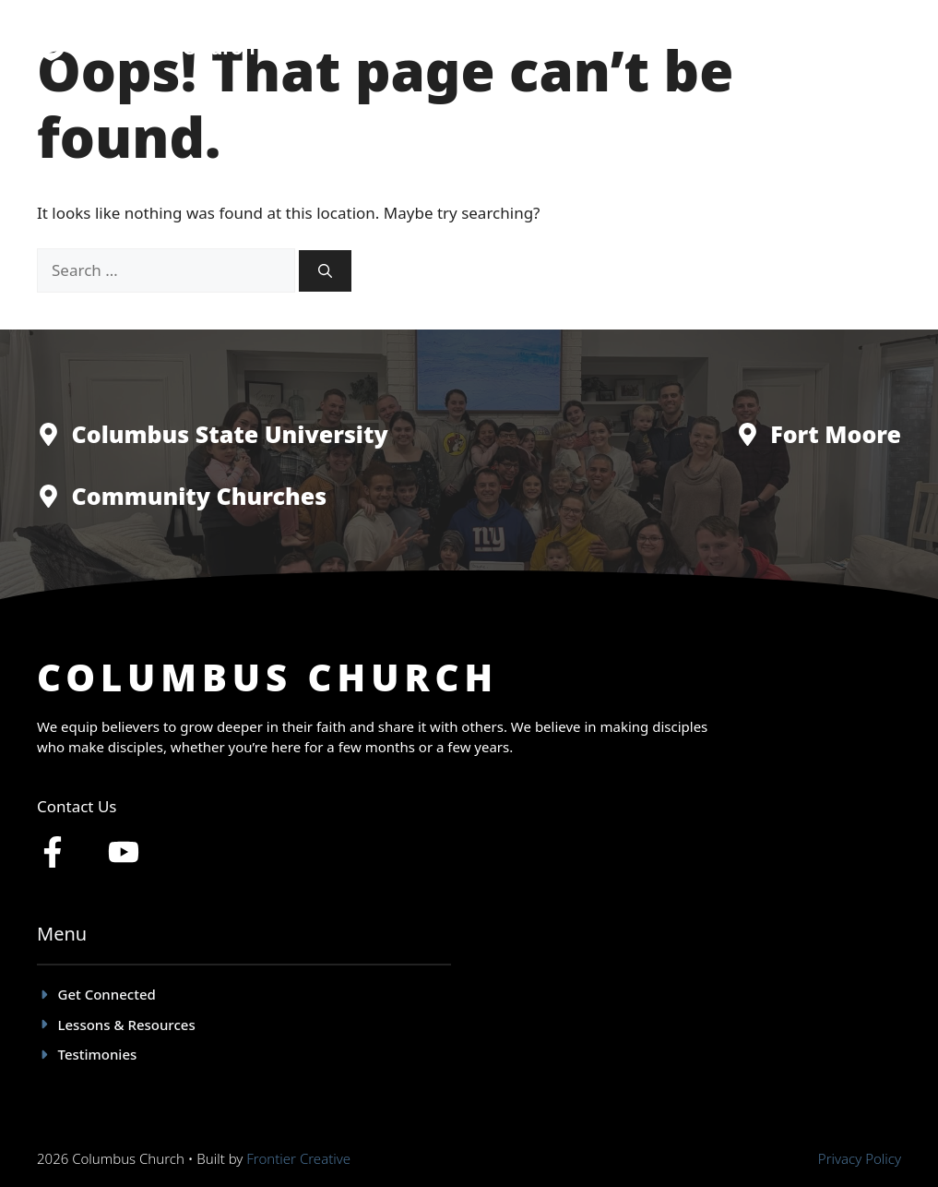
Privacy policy (859, 1158)
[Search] (325, 271)
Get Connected (481, 46)
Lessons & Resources (749, 46)
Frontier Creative (298, 1158)
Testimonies (606, 46)
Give (868, 46)
